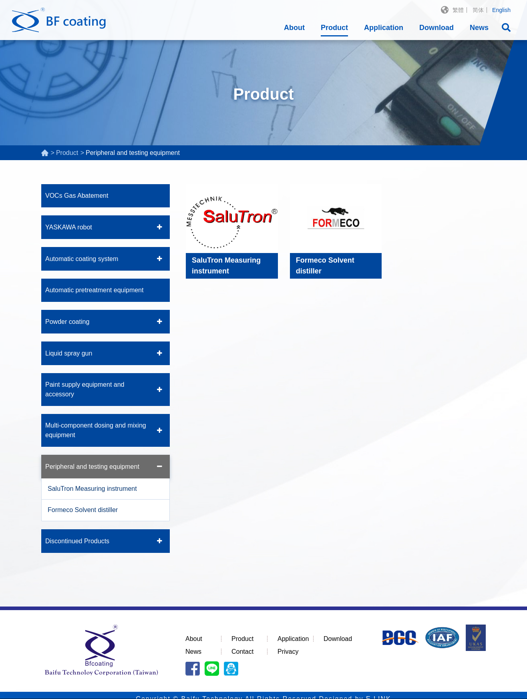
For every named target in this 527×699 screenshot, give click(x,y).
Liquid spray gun (68, 353)
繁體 (458, 10)
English (501, 10)
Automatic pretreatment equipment (94, 290)
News (479, 28)
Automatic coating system (81, 258)
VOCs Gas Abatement (76, 195)
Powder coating (67, 321)
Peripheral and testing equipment (92, 466)
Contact (242, 651)
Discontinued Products (77, 541)
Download (436, 28)
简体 (478, 10)
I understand (463, 687)
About (294, 28)
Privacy (288, 651)
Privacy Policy (255, 687)
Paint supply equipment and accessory (84, 389)
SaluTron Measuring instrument (92, 488)
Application (383, 28)
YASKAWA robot (68, 227)
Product (334, 28)
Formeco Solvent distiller (83, 509)
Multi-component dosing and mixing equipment (95, 430)
